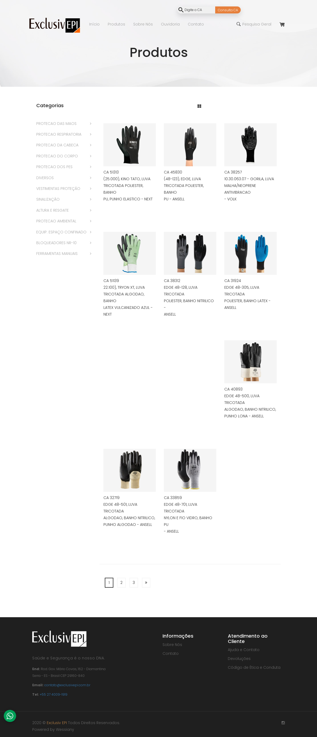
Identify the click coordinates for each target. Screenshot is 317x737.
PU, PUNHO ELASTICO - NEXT (128, 199)
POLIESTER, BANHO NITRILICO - (189, 304)
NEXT (107, 314)
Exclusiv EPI (57, 722)
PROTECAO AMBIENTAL (56, 221)
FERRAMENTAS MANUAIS (57, 253)
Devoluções (239, 658)
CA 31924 (232, 280)
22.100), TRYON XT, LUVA (124, 287)
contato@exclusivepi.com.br (67, 685)
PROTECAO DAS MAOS (56, 123)
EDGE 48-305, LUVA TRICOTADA (241, 291)
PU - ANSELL (174, 199)
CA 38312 (172, 280)
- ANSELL (171, 531)
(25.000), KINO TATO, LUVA (126, 179)
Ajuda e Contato (244, 649)
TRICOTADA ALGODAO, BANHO (123, 297)
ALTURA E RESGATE (52, 210)
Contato (171, 653)
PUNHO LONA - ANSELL (244, 416)
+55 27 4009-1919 (53, 694)
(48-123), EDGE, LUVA (182, 179)
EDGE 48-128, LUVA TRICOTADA (180, 291)
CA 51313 (111, 172)
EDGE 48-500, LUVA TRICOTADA (242, 399)
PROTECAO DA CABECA (57, 145)
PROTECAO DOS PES (54, 166)
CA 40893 (233, 389)
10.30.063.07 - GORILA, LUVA (249, 179)
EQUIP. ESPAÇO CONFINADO (61, 232)
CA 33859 (173, 497)
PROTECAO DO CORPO (57, 156)
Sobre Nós (172, 644)
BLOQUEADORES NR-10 (56, 242)
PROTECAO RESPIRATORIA (58, 134)
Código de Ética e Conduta (254, 667)
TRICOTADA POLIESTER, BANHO (123, 189)
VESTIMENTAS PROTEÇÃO (58, 188)
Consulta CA (228, 10)
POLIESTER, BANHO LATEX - (247, 301)
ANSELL (170, 314)
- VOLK (230, 199)
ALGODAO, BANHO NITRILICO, (250, 409)
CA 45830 (173, 172)
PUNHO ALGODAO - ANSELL (127, 524)
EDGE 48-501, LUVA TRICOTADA (120, 508)
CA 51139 (111, 280)
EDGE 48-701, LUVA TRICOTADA (180, 508)
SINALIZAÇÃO (48, 199)
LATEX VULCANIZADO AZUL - (128, 307)
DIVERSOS (45, 177)
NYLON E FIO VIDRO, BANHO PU (188, 521)
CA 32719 (111, 497)
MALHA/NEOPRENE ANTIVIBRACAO (240, 189)
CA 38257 (233, 172)
